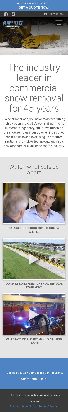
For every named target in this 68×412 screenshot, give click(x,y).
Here (43, 379)
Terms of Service (48, 406)
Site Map (14, 406)
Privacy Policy (29, 406)
